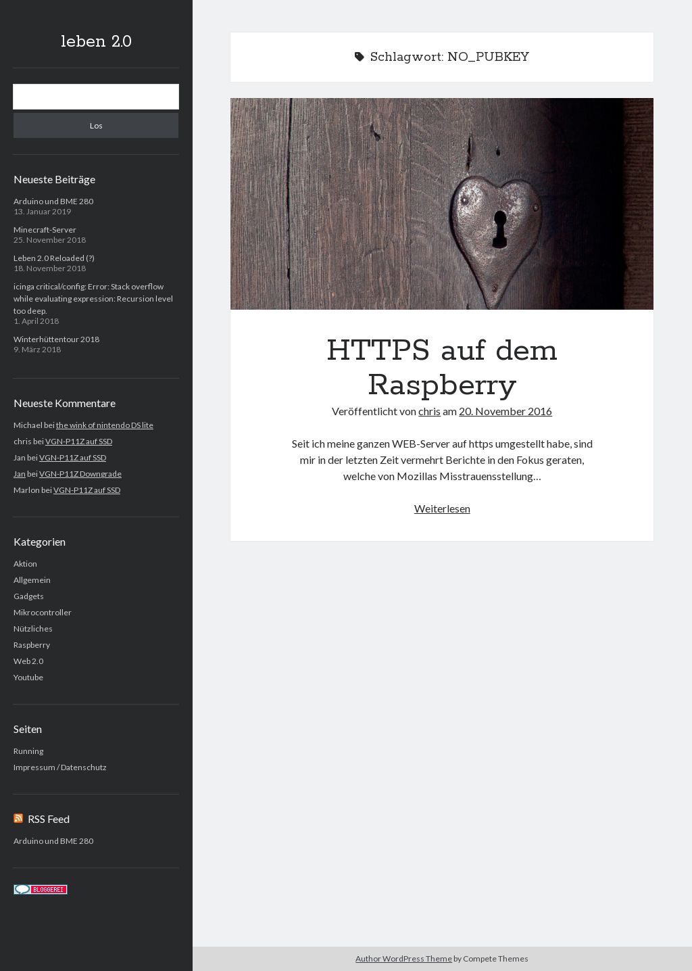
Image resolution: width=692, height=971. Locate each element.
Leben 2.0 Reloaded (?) (54, 258)
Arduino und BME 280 (53, 201)
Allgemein (32, 580)
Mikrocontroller (43, 612)
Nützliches (33, 628)
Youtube (28, 677)
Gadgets (29, 596)
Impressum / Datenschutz (60, 767)
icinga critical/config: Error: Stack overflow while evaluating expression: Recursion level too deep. (93, 298)
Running (28, 751)
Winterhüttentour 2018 (56, 339)
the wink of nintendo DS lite (104, 425)
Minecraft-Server (45, 229)
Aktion (25, 564)
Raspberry (32, 645)
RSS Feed (49, 818)
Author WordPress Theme (403, 958)
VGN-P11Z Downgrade (80, 474)
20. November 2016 (505, 410)
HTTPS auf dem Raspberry (441, 204)
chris (429, 410)
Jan (20, 474)
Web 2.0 (28, 661)
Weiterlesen (442, 508)
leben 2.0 (96, 42)
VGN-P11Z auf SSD (78, 441)
